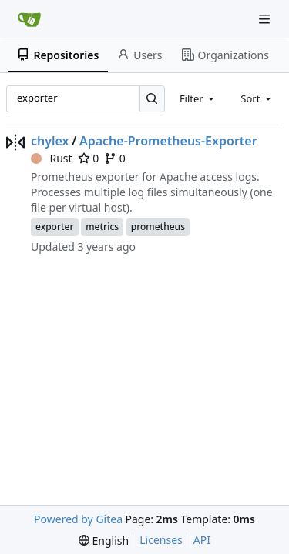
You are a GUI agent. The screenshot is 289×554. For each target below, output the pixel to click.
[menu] (104, 540)
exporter (54, 226)
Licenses (161, 539)
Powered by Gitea (78, 519)
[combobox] (198, 98)
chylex (50, 141)
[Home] (29, 19)
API (201, 539)
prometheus (158, 226)
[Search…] (152, 98)
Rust (51, 158)
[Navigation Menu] (265, 19)
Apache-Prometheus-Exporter (168, 141)
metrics (102, 226)
